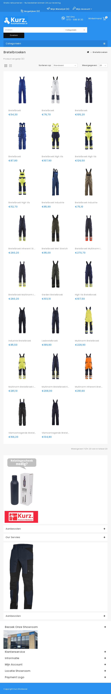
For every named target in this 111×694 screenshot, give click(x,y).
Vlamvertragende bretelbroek (25, 432)
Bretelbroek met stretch (55, 248)
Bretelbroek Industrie (53, 202)
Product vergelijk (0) (13, 58)
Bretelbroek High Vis (52, 156)
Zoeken (14, 35)
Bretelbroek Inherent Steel (23, 248)
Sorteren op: (45, 65)
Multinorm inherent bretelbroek (92, 386)
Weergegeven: (89, 65)
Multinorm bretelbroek (87, 340)
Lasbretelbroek (50, 340)
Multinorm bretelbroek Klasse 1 (58, 386)
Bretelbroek (15, 110)
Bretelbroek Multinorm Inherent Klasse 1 (30, 294)
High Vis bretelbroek (85, 294)
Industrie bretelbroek (20, 340)
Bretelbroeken (100, 52)
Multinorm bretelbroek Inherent (25, 386)
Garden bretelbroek (52, 294)
